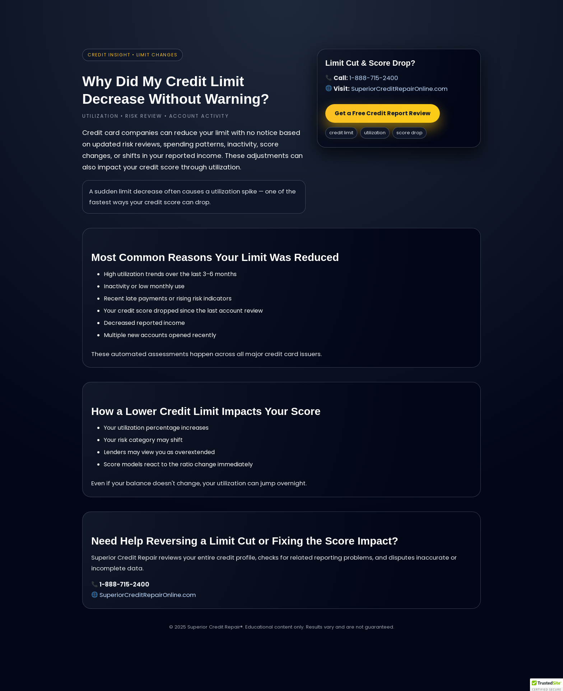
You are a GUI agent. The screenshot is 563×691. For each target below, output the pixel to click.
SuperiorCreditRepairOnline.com (399, 88)
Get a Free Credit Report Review (383, 113)
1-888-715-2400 (373, 78)
